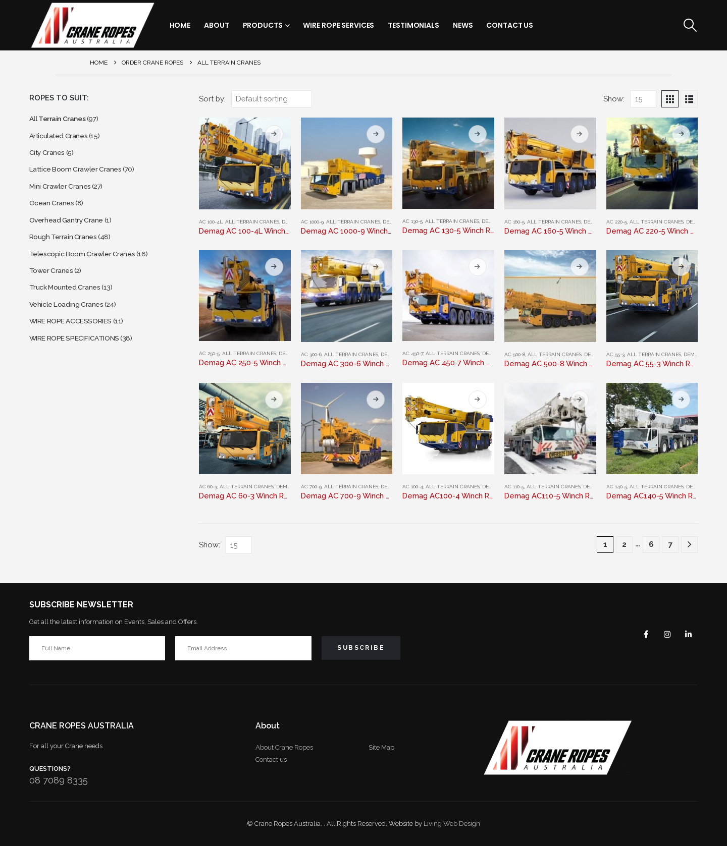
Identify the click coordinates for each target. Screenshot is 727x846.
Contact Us (509, 25)
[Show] (643, 98)
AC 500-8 (514, 354)
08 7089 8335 (58, 780)
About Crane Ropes (284, 747)
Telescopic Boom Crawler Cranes (88, 273)
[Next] (689, 544)
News (463, 25)
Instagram (662, 634)
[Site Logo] (92, 25)
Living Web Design (452, 823)
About (216, 25)
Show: (614, 98)
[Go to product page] (245, 163)
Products (263, 25)
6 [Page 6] (651, 544)
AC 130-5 (412, 221)
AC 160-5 (514, 221)
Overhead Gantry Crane (71, 235)
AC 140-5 (616, 486)
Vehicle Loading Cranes (71, 330)
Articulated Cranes (61, 139)
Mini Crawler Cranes (63, 196)
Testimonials (413, 25)
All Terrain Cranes (252, 221)
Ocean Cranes (54, 215)
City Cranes (49, 158)
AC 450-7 (412, 353)
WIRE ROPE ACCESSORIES (78, 350)
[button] (690, 25)
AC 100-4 (412, 486)
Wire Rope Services (338, 25)
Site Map (381, 747)
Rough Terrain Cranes (67, 254)
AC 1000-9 (312, 221)
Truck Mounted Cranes (69, 311)
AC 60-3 (208, 486)
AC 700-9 (311, 486)
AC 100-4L (211, 221)
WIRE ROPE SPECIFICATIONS (82, 369)
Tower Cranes (53, 292)
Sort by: (212, 98)
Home (180, 25)
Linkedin (687, 634)
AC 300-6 (311, 354)
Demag (392, 221)
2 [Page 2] (624, 544)
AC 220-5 (616, 221)
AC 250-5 (209, 353)
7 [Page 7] (670, 544)
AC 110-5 (514, 486)
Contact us (271, 759)
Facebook (638, 634)
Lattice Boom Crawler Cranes (81, 177)
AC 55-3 (615, 354)
